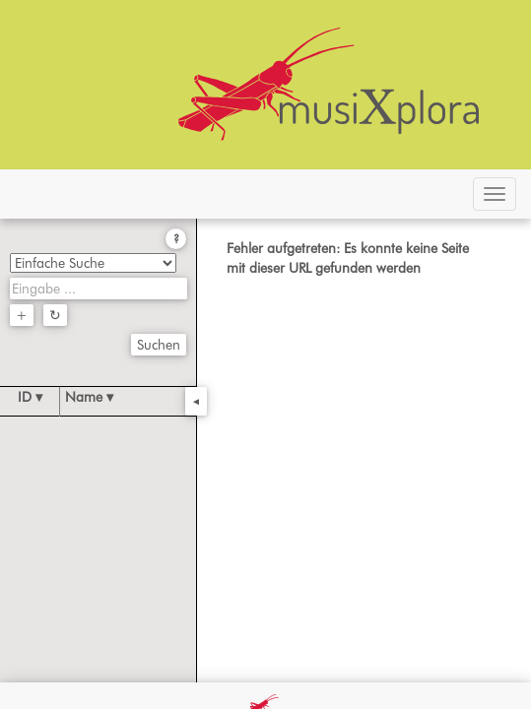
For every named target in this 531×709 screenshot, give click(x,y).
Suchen (158, 345)
